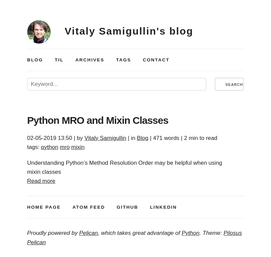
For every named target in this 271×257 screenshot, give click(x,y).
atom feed (89, 207)
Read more (41, 181)
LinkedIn (163, 207)
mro (65, 147)
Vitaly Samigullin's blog (129, 31)
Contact (156, 59)
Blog (35, 59)
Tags (123, 59)
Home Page (44, 207)
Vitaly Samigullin (105, 138)
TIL (59, 59)
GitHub (127, 207)
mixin (78, 147)
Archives (89, 59)
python (49, 147)
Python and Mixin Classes (97, 120)
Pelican (88, 233)
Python (190, 233)
